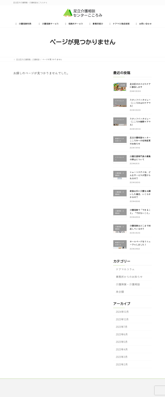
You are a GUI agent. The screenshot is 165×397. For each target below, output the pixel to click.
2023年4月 (122, 349)
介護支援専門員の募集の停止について (140, 158)
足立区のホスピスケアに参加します (140, 85)
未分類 (120, 292)
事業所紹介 (90, 381)
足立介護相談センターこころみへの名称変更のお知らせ (140, 140)
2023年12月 (122, 319)
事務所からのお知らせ (129, 277)
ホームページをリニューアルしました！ (140, 243)
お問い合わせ (134, 381)
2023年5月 (121, 342)
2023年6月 (122, 334)
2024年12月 (122, 312)
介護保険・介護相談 (128, 284)
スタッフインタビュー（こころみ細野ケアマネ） (140, 121)
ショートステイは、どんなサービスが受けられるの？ (140, 175)
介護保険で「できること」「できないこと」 (140, 211)
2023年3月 (121, 357)
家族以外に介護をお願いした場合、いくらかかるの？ (140, 194)
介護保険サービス (47, 381)
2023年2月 (122, 364)
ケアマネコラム (125, 269)
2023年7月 (121, 327)
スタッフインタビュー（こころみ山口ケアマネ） (140, 102)
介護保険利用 (24, 381)
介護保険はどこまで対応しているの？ (140, 227)
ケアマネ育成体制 (112, 381)
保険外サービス (70, 381)
